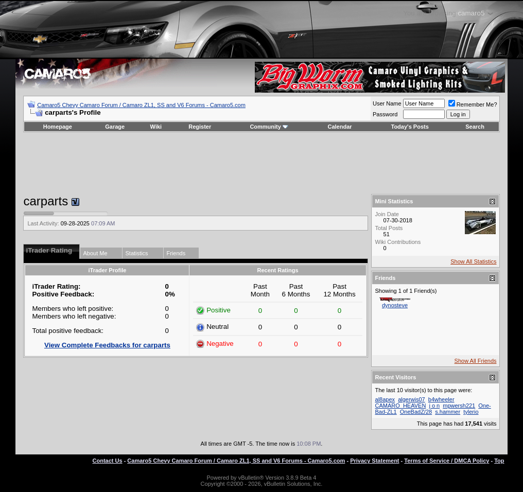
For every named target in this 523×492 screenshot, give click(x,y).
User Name (387, 103)
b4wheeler (441, 399)
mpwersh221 (459, 405)
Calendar (339, 127)
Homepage (57, 127)
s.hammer (447, 412)
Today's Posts (409, 127)
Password (385, 114)
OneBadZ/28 (416, 412)
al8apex (385, 399)
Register (199, 127)
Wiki (156, 127)
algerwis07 (411, 399)
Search (474, 127)
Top (499, 461)
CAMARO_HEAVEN (400, 405)
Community (269, 127)
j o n (434, 405)
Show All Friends (476, 361)
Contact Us (108, 461)
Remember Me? (472, 104)
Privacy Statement (374, 461)
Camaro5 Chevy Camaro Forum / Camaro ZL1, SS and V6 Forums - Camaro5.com (141, 105)
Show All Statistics (473, 261)
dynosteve (395, 305)
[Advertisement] (261, 163)
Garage (115, 127)
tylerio (470, 412)
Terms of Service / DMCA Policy (446, 461)
